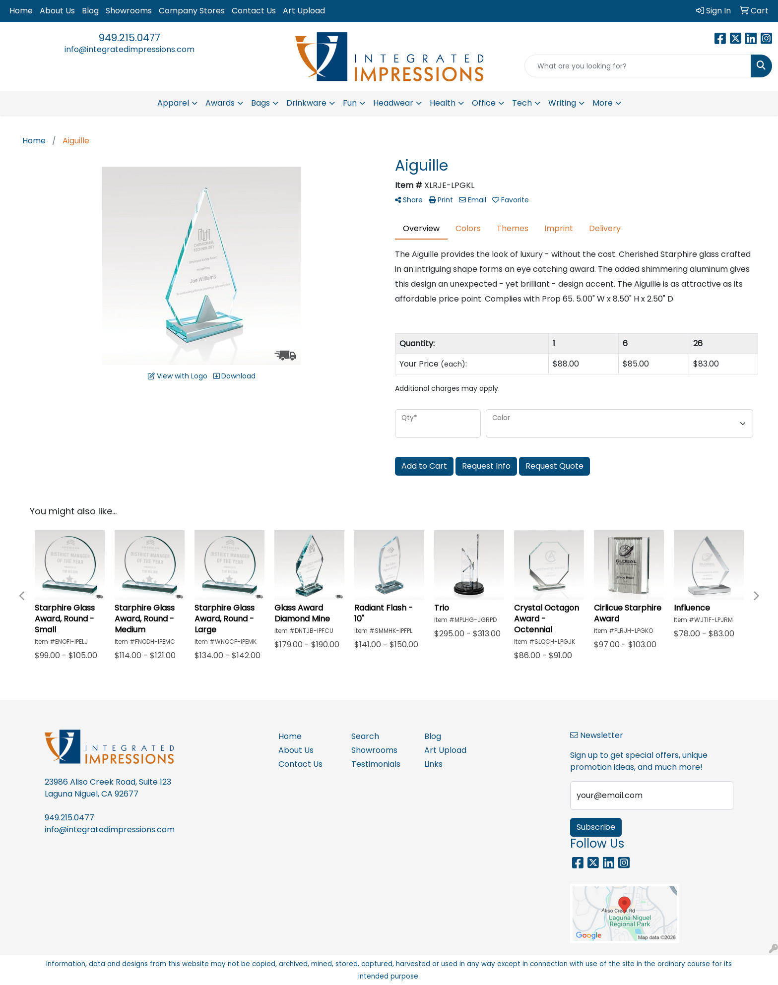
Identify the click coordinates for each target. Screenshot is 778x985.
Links (433, 764)
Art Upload (304, 10)
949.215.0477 (129, 38)
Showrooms (129, 10)
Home (21, 10)
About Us (57, 10)
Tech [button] (522, 103)
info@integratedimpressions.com (129, 49)
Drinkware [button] (306, 103)
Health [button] (442, 103)
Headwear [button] (393, 103)
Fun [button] (350, 103)
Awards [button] (220, 103)
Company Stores (192, 10)
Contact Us (254, 10)
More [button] (602, 103)
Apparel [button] (173, 103)
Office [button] (484, 103)
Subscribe (596, 827)
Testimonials (375, 764)
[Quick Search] (637, 66)
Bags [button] (260, 103)
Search (365, 736)
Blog (90, 10)
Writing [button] (562, 103)
